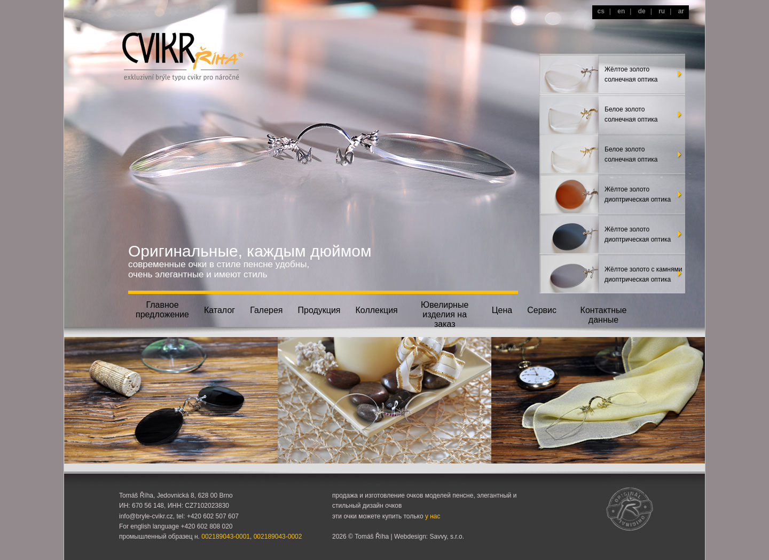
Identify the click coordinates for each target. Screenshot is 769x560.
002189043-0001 (225, 536)
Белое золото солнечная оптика (631, 114)
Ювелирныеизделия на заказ (444, 313)
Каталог (219, 310)
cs (600, 11)
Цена (502, 310)
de (642, 11)
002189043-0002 (278, 536)
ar (681, 11)
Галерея (266, 310)
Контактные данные (603, 315)
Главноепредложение (162, 309)
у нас (433, 516)
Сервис (541, 310)
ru (661, 11)
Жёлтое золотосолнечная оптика (631, 74)
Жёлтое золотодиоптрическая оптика (638, 194)
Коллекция (377, 310)
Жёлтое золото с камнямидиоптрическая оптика (643, 274)
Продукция (318, 310)
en (621, 11)
